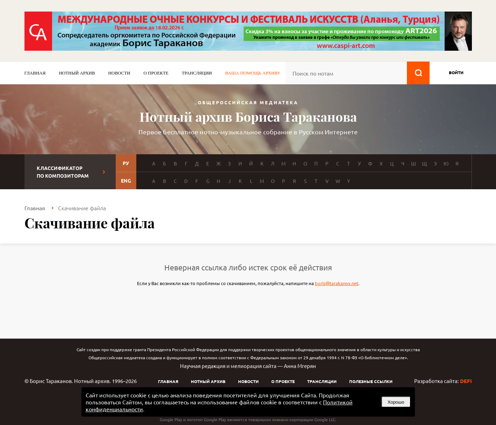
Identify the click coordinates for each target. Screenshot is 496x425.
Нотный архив (77, 73)
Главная (35, 73)
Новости (119, 73)
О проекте (156, 73)
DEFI (466, 380)
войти (456, 72)
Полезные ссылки (371, 381)
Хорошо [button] (396, 402)
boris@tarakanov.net (336, 283)
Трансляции (197, 73)
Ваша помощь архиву (252, 73)
